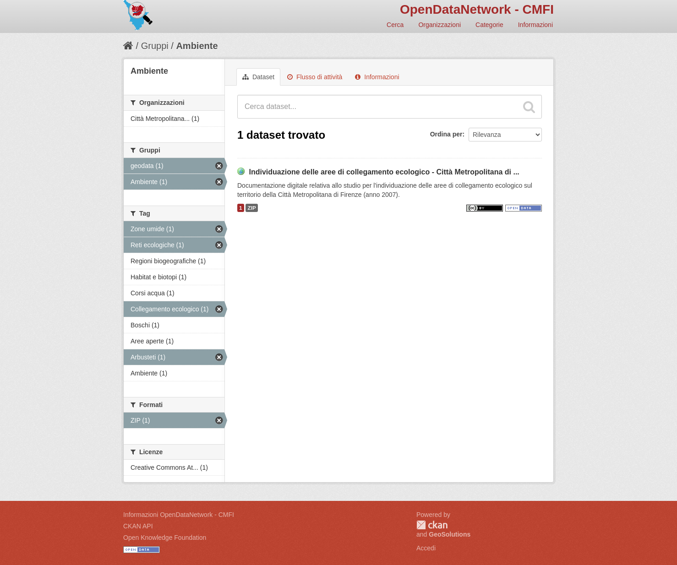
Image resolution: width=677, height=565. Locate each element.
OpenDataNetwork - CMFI (477, 9)
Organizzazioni (439, 24)
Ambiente (197, 46)
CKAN (432, 525)
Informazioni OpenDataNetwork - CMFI (178, 514)
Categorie (489, 24)
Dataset (258, 77)
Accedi (426, 548)
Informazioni (535, 24)
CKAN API (138, 526)
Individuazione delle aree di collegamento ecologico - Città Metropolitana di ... (384, 172)
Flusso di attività (314, 77)
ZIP (251, 208)
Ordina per (446, 134)
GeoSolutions (449, 534)
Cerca (395, 24)
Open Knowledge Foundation (164, 537)
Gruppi (155, 46)
